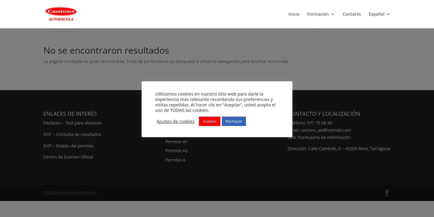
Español (377, 14)
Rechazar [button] (233, 121)
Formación (318, 14)
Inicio (293, 14)
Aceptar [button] (210, 121)
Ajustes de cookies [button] (175, 121)
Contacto (352, 14)
